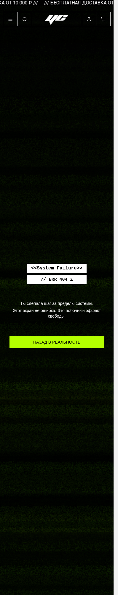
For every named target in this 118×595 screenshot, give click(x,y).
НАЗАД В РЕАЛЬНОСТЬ (56, 342)
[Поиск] (24, 19)
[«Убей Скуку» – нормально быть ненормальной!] (57, 20)
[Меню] (10, 19)
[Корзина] (103, 19)
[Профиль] (89, 19)
